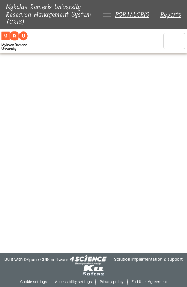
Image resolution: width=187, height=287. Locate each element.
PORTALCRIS (130, 14)
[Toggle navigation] (174, 41)
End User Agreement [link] (151, 281)
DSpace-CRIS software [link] (51, 259)
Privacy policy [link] (111, 281)
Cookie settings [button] (30, 281)
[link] (95, 259)
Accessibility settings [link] (72, 281)
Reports (170, 14)
